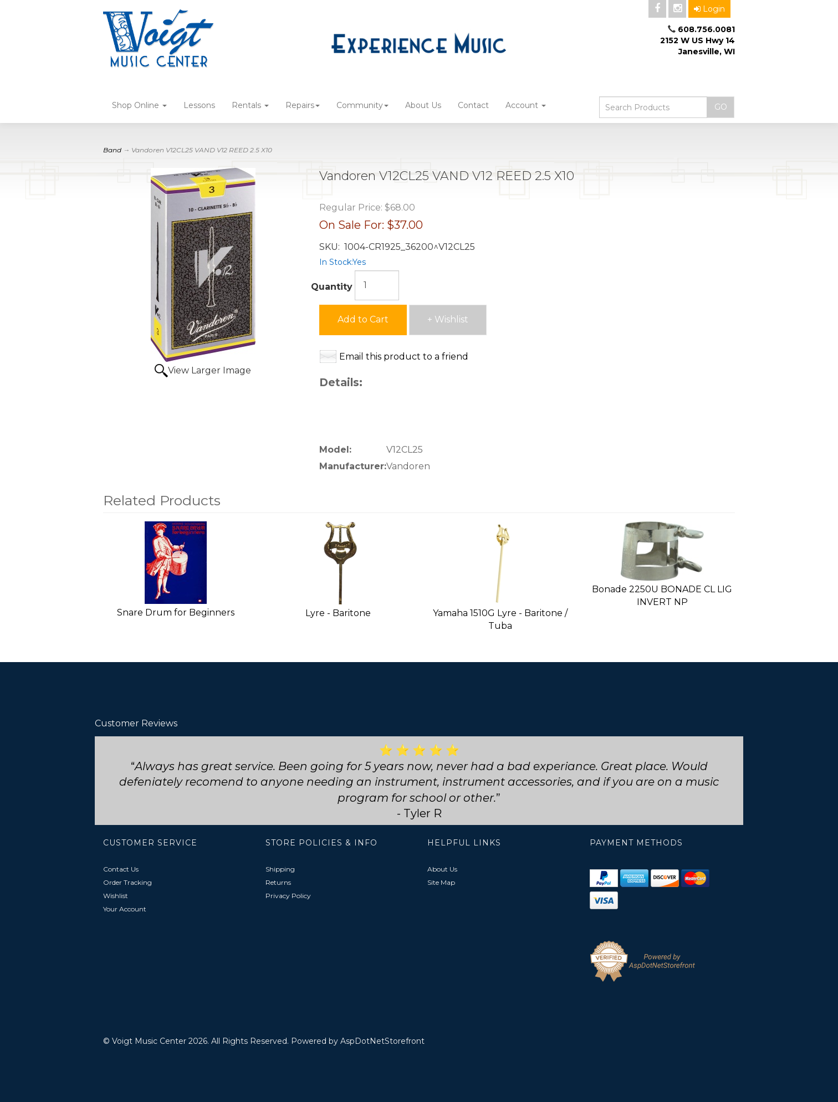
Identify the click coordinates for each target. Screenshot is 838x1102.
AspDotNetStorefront (382, 1041)
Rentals (250, 105)
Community (362, 105)
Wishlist (115, 895)
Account (525, 105)
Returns (278, 882)
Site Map (441, 882)
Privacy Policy (288, 895)
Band (112, 150)
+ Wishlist (447, 319)
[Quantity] (377, 285)
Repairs (302, 105)
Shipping (280, 869)
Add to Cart (363, 319)
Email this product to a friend (403, 356)
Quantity (331, 286)
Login (709, 9)
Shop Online (139, 105)
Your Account (124, 909)
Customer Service (150, 843)
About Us (423, 105)
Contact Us (121, 869)
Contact (473, 105)
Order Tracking (127, 882)
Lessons (199, 105)
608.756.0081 (706, 29)
